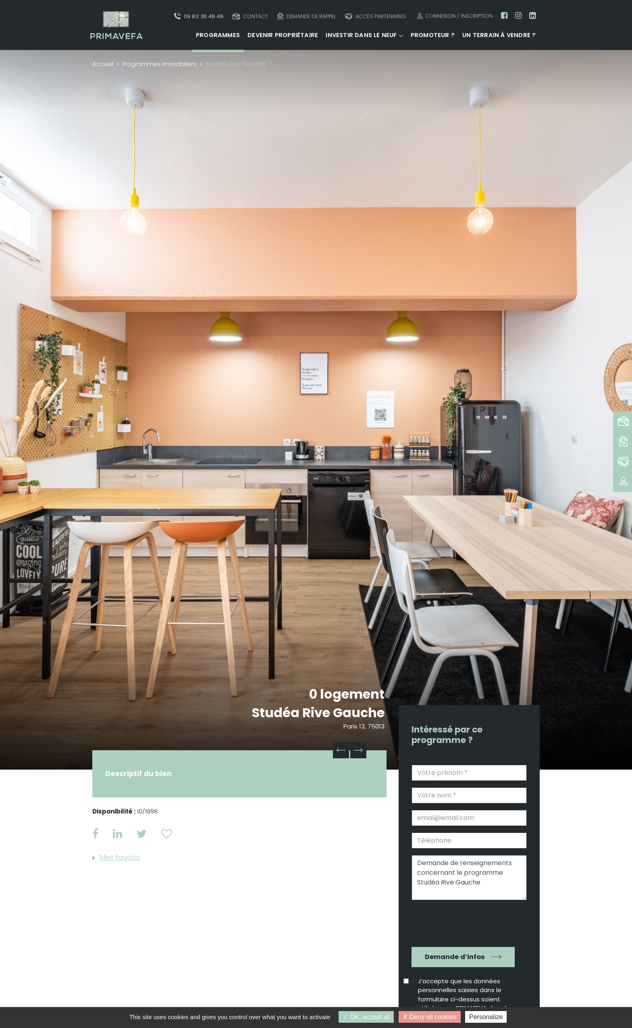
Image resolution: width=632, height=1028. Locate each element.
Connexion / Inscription (454, 16)
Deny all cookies (430, 1016)
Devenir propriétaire (282, 35)
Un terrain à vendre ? (499, 35)
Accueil (103, 64)
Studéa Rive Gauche (318, 712)
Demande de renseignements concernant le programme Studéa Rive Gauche (469, 877)
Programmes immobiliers (159, 64)
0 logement (347, 694)
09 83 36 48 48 (199, 16)
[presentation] (464, 922)
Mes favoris (119, 857)
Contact (250, 16)
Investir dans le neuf (361, 35)
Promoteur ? (433, 35)
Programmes (218, 35)
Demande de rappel (306, 16)
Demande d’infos (455, 956)
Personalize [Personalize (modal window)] (486, 1016)
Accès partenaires (375, 16)
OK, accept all (366, 1016)
